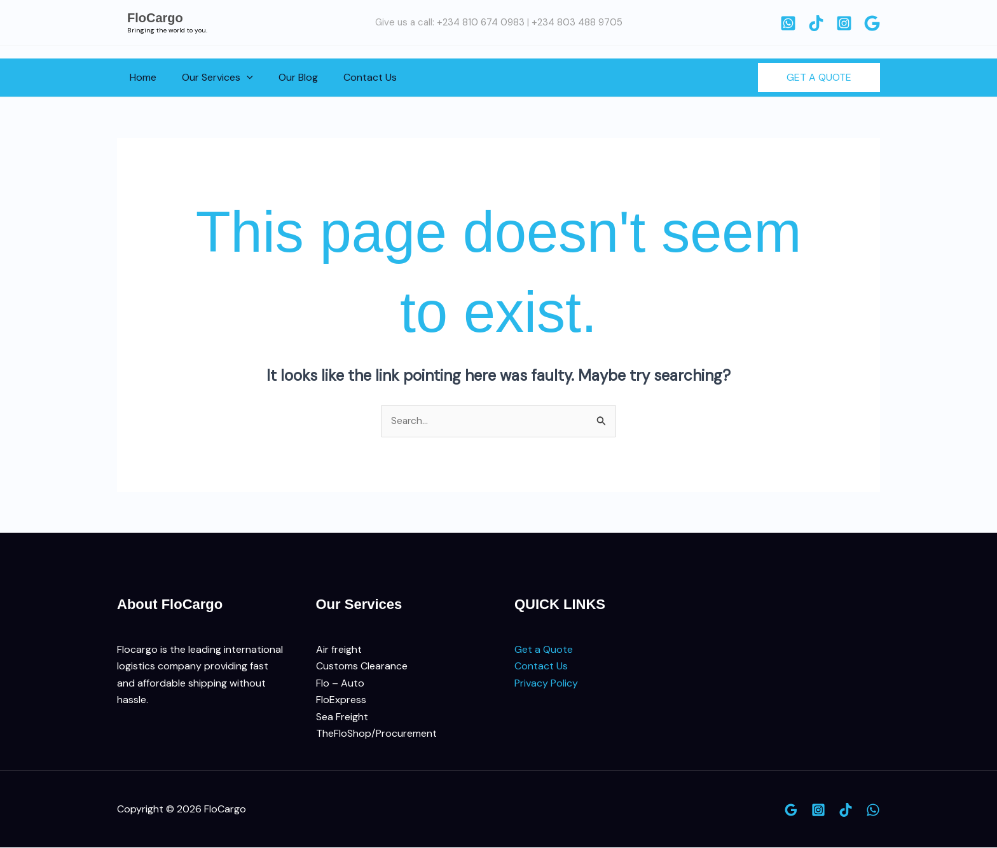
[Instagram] (844, 23)
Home (140, 77)
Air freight (339, 650)
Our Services (209, 77)
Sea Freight (342, 716)
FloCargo (155, 18)
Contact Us (352, 77)
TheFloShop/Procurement (376, 734)
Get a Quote (543, 650)
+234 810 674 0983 (481, 22)
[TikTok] (816, 23)
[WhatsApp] (788, 23)
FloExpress (341, 700)
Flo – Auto (340, 683)
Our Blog (285, 77)
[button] (239, 77)
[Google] (872, 23)
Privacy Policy (546, 683)
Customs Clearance (362, 666)
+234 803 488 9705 (577, 22)
